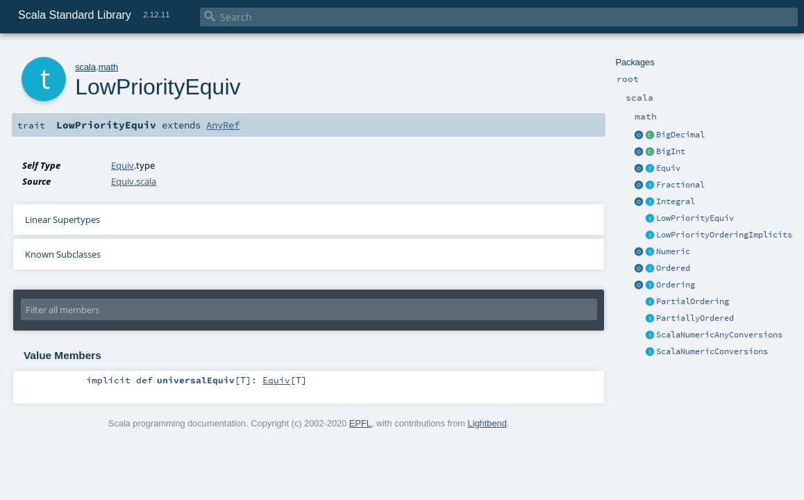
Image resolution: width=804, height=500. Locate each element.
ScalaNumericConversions (712, 351)
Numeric (673, 251)
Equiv (668, 168)
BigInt (670, 151)
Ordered (673, 268)
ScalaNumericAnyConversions (719, 335)
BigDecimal (680, 135)
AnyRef (223, 125)
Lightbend (487, 423)
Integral (675, 201)
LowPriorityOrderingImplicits (724, 235)
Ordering (675, 285)
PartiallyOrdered (695, 318)
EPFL (360, 423)
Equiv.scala (133, 181)
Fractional (680, 185)
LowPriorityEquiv (695, 218)
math (108, 67)
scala (85, 67)
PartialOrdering (692, 301)
